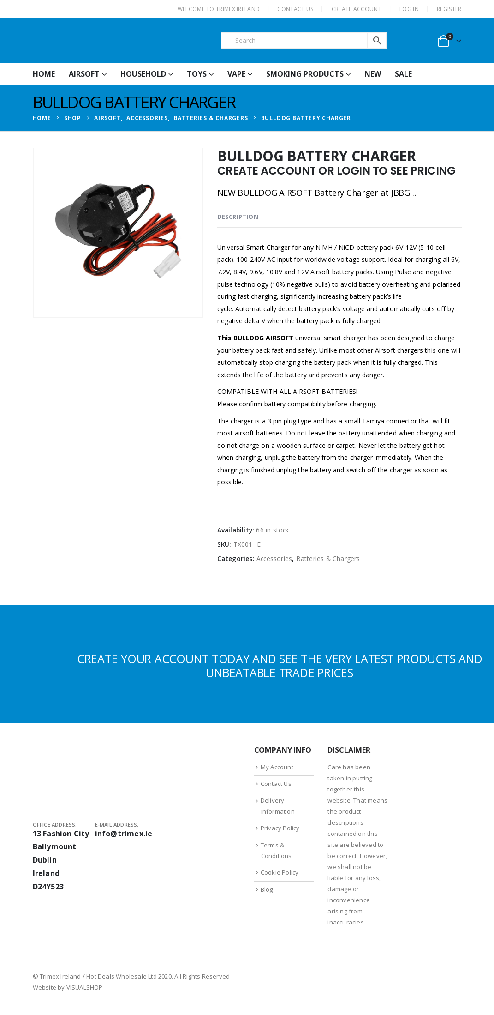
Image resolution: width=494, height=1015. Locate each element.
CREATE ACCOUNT (356, 9)
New (372, 74)
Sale (403, 74)
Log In (409, 9)
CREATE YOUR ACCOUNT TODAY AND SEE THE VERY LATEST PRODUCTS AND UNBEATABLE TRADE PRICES (279, 665)
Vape (236, 74)
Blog (267, 889)
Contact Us (276, 783)
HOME (44, 74)
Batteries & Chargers (328, 558)
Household (143, 74)
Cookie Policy (280, 872)
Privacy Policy (280, 828)
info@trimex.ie (124, 833)
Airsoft (84, 74)
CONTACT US (295, 9)
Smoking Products (305, 74)
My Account (277, 767)
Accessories (274, 558)
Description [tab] (237, 216)
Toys (197, 74)
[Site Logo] (102, 40)
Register (449, 9)
